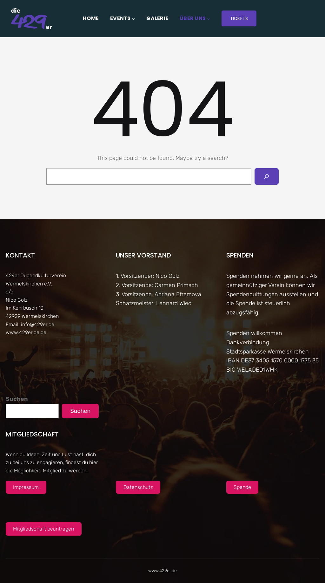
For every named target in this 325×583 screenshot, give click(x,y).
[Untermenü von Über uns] (208, 18)
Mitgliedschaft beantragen (43, 529)
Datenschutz (138, 487)
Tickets (239, 18)
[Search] (267, 176)
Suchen (17, 398)
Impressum (26, 487)
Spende (242, 487)
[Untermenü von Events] (133, 18)
